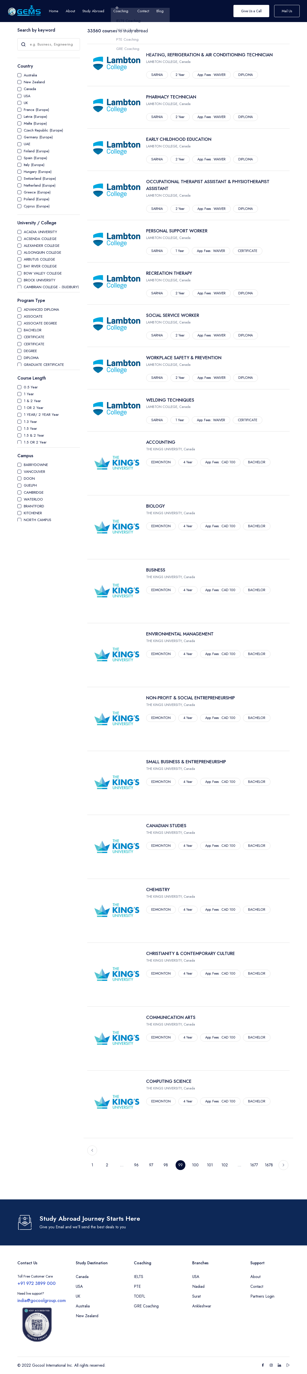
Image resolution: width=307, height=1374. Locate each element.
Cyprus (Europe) (37, 206)
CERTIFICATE (34, 337)
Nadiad (198, 1286)
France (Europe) (36, 109)
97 (151, 1165)
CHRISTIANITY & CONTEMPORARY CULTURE (190, 953)
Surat (196, 1296)
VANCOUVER (34, 471)
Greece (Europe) (37, 192)
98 (166, 1165)
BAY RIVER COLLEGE (40, 266)
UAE (27, 144)
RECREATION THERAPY (169, 273)
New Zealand (34, 82)
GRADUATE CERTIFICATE (44, 364)
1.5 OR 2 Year (35, 442)
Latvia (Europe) (35, 116)
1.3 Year (30, 421)
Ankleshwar (201, 1306)
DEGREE (30, 351)
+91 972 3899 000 (36, 1283)
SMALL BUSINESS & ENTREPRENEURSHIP (186, 762)
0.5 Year (31, 387)
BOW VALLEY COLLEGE (43, 273)
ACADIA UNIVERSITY (40, 232)
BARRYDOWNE (36, 464)
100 (195, 1165)
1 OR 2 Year (33, 407)
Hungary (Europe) (37, 171)
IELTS (138, 1276)
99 (180, 1165)
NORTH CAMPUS (37, 520)
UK (26, 103)
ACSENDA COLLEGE (40, 238)
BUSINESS (155, 570)
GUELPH (30, 485)
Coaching (120, 11)
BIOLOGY (155, 506)
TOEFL (139, 1296)
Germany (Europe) (38, 137)
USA (27, 96)
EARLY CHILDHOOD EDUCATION (178, 139)
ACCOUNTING (160, 442)
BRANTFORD (34, 506)
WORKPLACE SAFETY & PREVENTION (183, 358)
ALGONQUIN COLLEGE (42, 252)
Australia (30, 75)
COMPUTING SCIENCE (169, 1081)
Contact (256, 1286)
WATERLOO (33, 499)
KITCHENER (33, 513)
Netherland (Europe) (39, 185)
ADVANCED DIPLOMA (41, 309)
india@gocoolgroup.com (41, 1300)
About (255, 1276)
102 (224, 1165)
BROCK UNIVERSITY (39, 280)
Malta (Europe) (35, 123)
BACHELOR (32, 330)
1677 (254, 1165)
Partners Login (262, 1296)
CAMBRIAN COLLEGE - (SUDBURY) (51, 287)
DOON (29, 478)
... (122, 1165)
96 (136, 1165)
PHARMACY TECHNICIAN (171, 97)
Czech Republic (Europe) (43, 130)
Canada (30, 89)
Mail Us (287, 11)
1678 (269, 1165)
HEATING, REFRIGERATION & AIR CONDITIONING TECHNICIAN (209, 55)
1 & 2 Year (32, 401)
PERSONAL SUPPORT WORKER (176, 231)
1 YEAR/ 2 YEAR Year (41, 414)
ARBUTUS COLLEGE (39, 259)
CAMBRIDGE (34, 492)
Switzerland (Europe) (40, 178)
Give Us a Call (251, 11)
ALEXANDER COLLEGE (42, 245)
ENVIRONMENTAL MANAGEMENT (180, 634)
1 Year (29, 394)
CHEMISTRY (158, 889)
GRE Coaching (146, 1306)
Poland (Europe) (36, 199)
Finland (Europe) (36, 151)
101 (210, 1165)
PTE (137, 1286)
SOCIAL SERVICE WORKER (172, 315)
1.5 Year (30, 428)
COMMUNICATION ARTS (170, 1017)
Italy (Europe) (34, 164)
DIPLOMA (31, 357)
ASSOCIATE (33, 316)
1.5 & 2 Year (34, 435)
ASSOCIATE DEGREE (40, 323)
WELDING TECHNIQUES (170, 400)
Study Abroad (93, 11)
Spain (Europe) (35, 158)
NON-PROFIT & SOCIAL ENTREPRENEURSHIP (190, 698)
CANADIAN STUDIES (166, 826)
